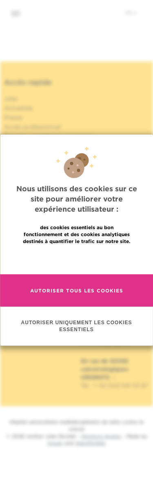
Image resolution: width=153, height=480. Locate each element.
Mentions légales (101, 436)
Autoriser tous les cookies (76, 290)
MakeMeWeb (90, 443)
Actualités (18, 108)
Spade (55, 443)
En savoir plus (76, 258)
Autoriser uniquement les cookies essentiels (76, 325)
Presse (13, 117)
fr (131, 12)
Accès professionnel (32, 127)
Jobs (11, 98)
